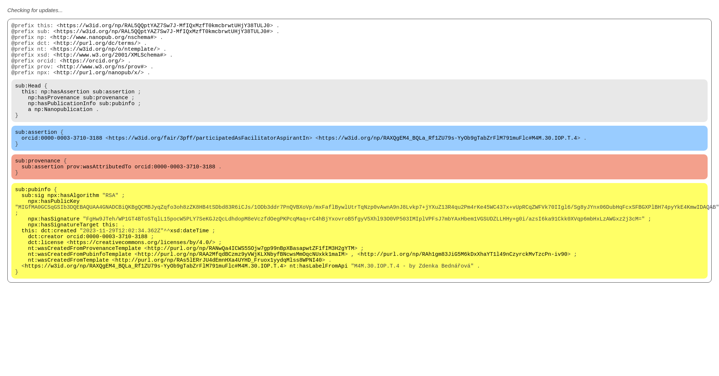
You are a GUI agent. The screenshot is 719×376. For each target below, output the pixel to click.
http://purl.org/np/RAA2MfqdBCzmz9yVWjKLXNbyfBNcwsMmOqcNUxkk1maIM (241, 302)
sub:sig (33, 228)
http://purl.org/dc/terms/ (97, 48)
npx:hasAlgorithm (73, 228)
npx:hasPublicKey (54, 236)
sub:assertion (113, 107)
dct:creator (46, 280)
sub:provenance (105, 114)
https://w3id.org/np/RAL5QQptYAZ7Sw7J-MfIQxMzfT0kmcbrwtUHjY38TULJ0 (165, 26)
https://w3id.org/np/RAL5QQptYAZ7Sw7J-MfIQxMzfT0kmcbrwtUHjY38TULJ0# (163, 33)
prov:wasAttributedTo (99, 195)
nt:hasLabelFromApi (319, 317)
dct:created (58, 272)
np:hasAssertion (65, 107)
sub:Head (28, 100)
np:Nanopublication (64, 129)
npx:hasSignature (54, 258)
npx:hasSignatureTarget (63, 265)
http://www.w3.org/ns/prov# (102, 78)
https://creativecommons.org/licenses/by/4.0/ (141, 287)
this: (30, 107)
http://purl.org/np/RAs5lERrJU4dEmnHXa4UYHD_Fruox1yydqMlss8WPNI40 (218, 309)
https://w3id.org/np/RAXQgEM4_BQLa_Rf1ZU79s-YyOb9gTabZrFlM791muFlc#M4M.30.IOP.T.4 (448, 162)
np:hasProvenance (54, 114)
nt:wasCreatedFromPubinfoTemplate (79, 302)
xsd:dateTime (189, 272)
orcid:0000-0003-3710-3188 (62, 162)
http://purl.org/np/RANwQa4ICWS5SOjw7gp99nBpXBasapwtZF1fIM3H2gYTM (251, 294)
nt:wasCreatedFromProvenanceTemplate (84, 294)
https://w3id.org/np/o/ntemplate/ (104, 56)
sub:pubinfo (117, 122)
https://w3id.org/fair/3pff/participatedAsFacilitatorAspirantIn (209, 162)
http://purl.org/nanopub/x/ (99, 85)
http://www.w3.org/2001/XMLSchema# (110, 63)
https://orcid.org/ (92, 70)
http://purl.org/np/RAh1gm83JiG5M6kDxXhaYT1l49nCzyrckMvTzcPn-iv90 (464, 302)
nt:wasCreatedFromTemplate (68, 309)
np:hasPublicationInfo (62, 122)
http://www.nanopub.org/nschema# (103, 41)
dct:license (46, 287)
